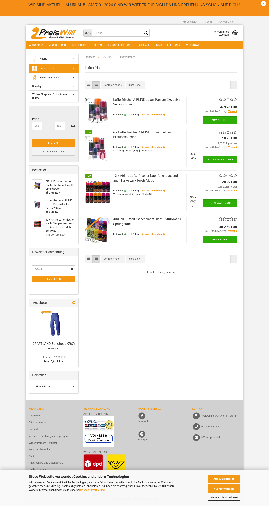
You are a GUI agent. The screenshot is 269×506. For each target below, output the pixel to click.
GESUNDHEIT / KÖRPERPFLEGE (111, 45)
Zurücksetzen (54, 153)
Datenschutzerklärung (92, 489)
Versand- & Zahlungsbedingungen (48, 438)
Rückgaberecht (37, 424)
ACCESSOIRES (57, 45)
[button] (190, 22)
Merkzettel (226, 21)
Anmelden (54, 281)
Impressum (35, 417)
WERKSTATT (193, 45)
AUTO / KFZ (36, 45)
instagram (143, 441)
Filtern (53, 144)
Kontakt (33, 431)
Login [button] (208, 21)
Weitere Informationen (224, 497)
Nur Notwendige (224, 488)
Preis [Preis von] (35, 121)
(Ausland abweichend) (153, 116)
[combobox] (113, 87)
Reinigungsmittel (45, 79)
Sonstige (37, 88)
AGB (31, 458)
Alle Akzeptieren (224, 478)
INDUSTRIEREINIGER (167, 45)
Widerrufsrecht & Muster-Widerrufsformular (43, 448)
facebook (143, 423)
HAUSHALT (143, 45)
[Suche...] (87, 33)
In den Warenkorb (220, 161)
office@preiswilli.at (212, 439)
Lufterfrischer (44, 70)
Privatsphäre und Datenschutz (46, 464)
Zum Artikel (220, 122)
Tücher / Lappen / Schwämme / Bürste (50, 98)
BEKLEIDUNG (79, 45)
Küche (39, 61)
